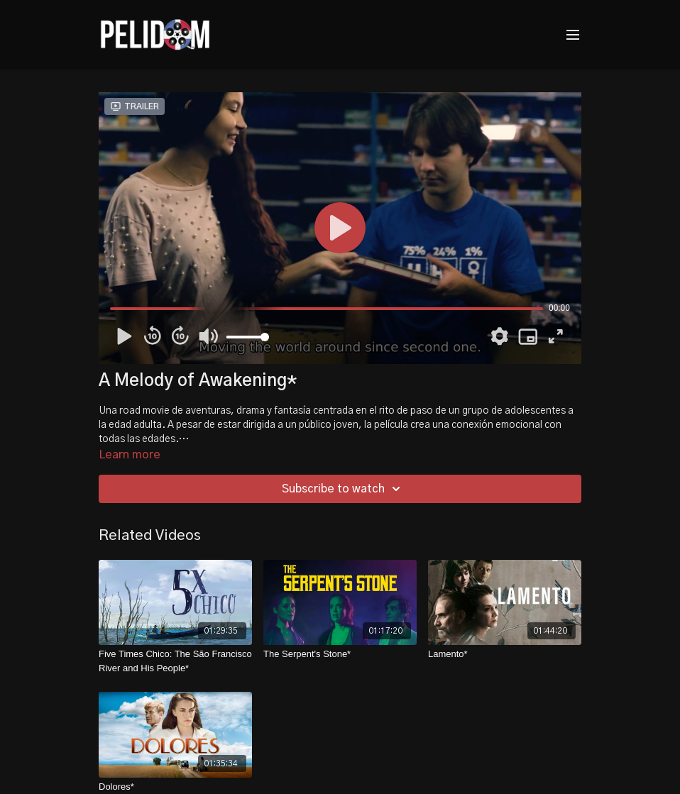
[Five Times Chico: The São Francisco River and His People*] (175, 661)
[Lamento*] (504, 654)
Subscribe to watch (343, 488)
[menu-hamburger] (572, 35)
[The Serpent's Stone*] (340, 654)
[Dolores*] (175, 787)
